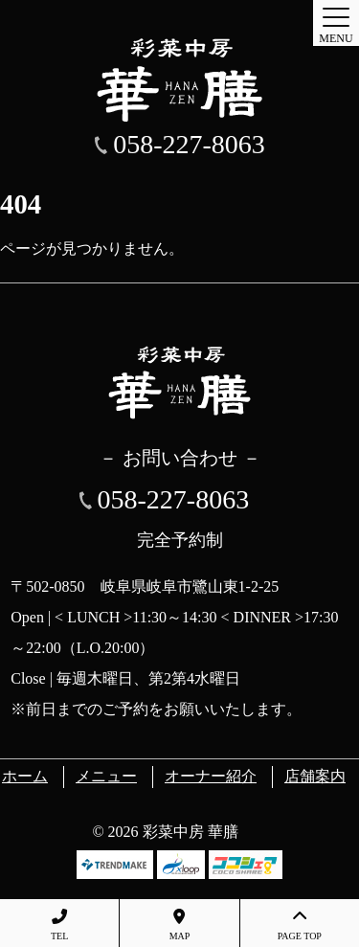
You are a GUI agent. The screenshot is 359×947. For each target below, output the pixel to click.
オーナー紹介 (211, 776)
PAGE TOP (299, 925)
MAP (179, 925)
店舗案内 (315, 776)
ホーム (25, 776)
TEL (59, 925)
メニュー (106, 776)
